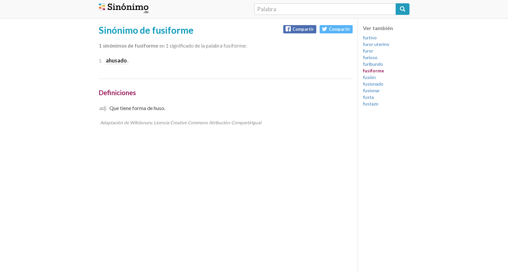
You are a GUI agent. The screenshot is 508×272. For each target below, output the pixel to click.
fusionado (373, 84)
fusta (368, 97)
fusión (369, 77)
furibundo (373, 64)
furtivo (370, 37)
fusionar (371, 90)
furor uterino (376, 44)
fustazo (370, 103)
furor (368, 51)
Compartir (300, 29)
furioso (370, 57)
